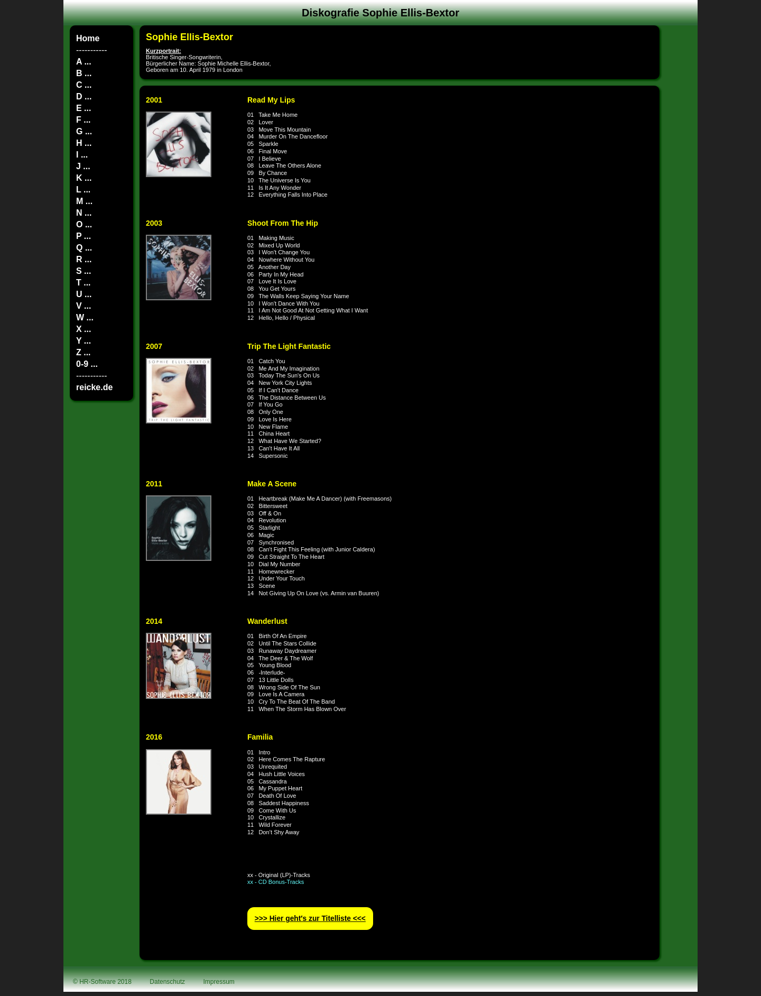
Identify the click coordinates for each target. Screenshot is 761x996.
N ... (83, 212)
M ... (84, 201)
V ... (83, 305)
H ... (83, 143)
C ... (83, 84)
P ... (83, 236)
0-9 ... (87, 363)
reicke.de (94, 387)
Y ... (83, 340)
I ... (82, 154)
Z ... (83, 352)
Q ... (84, 247)
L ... (83, 189)
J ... (83, 166)
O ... (84, 224)
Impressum (219, 981)
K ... (83, 177)
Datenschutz (167, 981)
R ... (83, 259)
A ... (83, 61)
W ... (85, 317)
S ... (83, 270)
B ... (83, 73)
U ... (83, 294)
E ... (83, 108)
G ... (84, 131)
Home (87, 38)
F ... (83, 119)
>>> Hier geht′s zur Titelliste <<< (310, 919)
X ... (83, 329)
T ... (83, 282)
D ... (83, 96)
